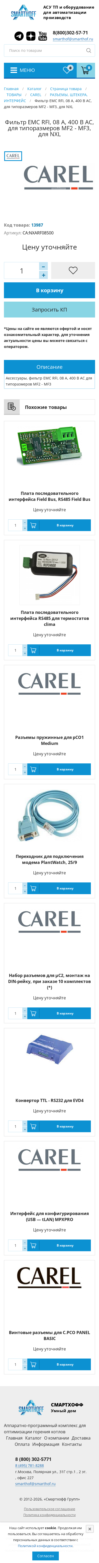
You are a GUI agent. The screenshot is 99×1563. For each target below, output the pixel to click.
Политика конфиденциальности (49, 1514)
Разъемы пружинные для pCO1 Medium (49, 740)
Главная (11, 88)
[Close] (90, 1529)
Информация (45, 1444)
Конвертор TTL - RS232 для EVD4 (49, 1100)
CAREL (35, 94)
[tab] (49, 367)
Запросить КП (49, 309)
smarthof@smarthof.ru (73, 38)
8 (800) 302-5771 (33, 1459)
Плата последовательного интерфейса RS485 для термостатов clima (49, 618)
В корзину (49, 290)
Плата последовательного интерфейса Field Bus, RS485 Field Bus (49, 496)
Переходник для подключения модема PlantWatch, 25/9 (50, 859)
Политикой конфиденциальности (45, 1545)
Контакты (72, 1444)
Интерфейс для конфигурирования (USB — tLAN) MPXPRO (49, 1216)
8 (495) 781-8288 (29, 1465)
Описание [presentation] (49, 366)
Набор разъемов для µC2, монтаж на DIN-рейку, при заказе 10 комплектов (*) (49, 981)
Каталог (34, 88)
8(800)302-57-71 (70, 32)
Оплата (22, 1444)
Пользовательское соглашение (49, 1508)
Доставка (81, 1438)
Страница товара (66, 88)
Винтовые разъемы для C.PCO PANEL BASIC (49, 1335)
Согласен (45, 1555)
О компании (56, 1438)
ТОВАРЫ (14, 94)
